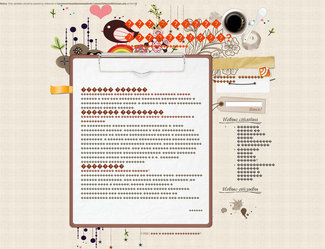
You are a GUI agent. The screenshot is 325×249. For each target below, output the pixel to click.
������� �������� (122, 112)
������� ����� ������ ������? (115, 170)
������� (224, 77)
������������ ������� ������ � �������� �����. (136, 94)
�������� (250, 77)
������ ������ (114, 90)
